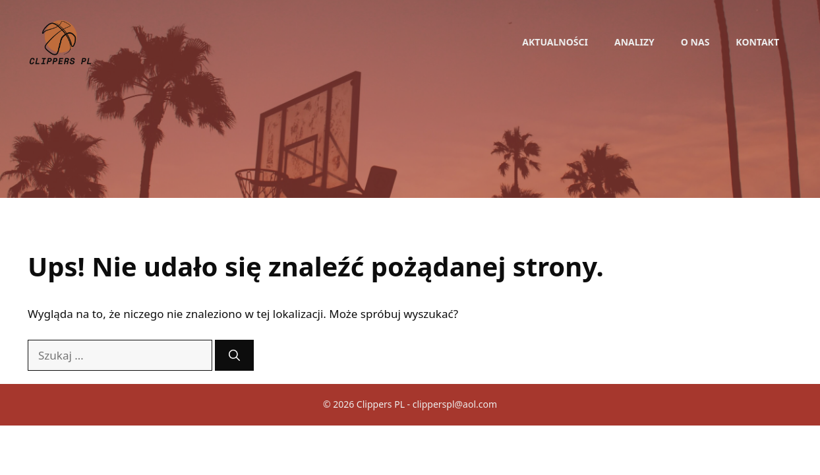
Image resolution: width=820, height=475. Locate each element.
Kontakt (757, 42)
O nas (695, 42)
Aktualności (555, 42)
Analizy (634, 42)
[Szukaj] (234, 355)
